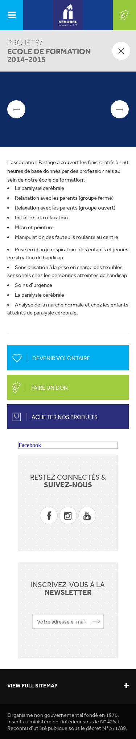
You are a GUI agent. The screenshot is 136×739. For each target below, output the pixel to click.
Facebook (29, 445)
